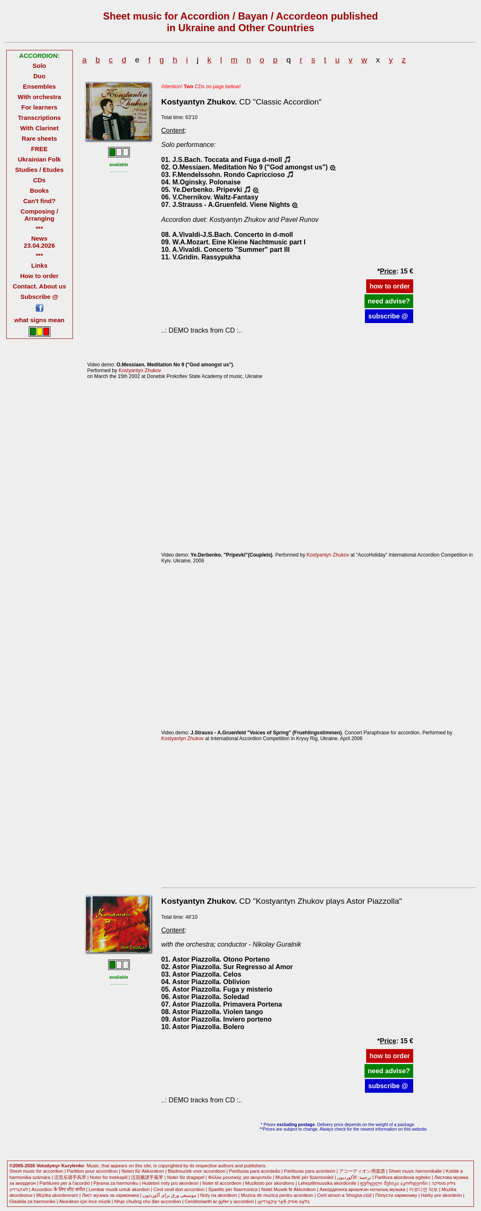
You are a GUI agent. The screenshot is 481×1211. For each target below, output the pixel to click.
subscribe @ (389, 316)
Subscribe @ (39, 296)
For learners (39, 107)
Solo (39, 65)
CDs (39, 180)
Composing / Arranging (39, 215)
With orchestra (39, 96)
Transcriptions (39, 117)
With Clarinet (39, 128)
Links (39, 265)
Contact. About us (39, 286)
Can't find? (39, 200)
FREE (39, 148)
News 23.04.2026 (39, 242)
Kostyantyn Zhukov (140, 370)
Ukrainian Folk (39, 159)
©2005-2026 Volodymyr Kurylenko (47, 1165)
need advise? (389, 301)
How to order (39, 275)
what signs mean (39, 319)
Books (39, 190)
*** (39, 228)
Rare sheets (39, 138)
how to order (389, 286)
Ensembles (39, 86)
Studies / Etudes (39, 169)
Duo (39, 76)
